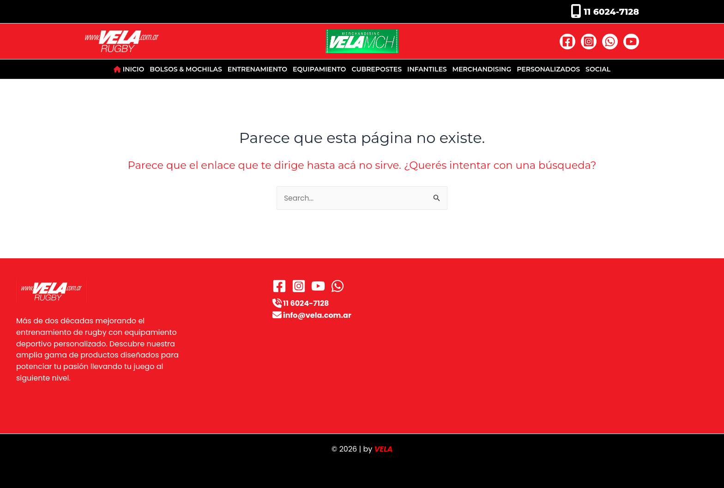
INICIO (129, 69)
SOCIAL (597, 69)
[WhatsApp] (610, 41)
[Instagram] (589, 41)
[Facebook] (567, 41)
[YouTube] (631, 41)
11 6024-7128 (610, 11)
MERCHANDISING (482, 69)
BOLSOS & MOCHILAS (186, 69)
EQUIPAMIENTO (319, 69)
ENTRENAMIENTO (257, 69)
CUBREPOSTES (376, 69)
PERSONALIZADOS (548, 69)
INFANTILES (427, 69)
